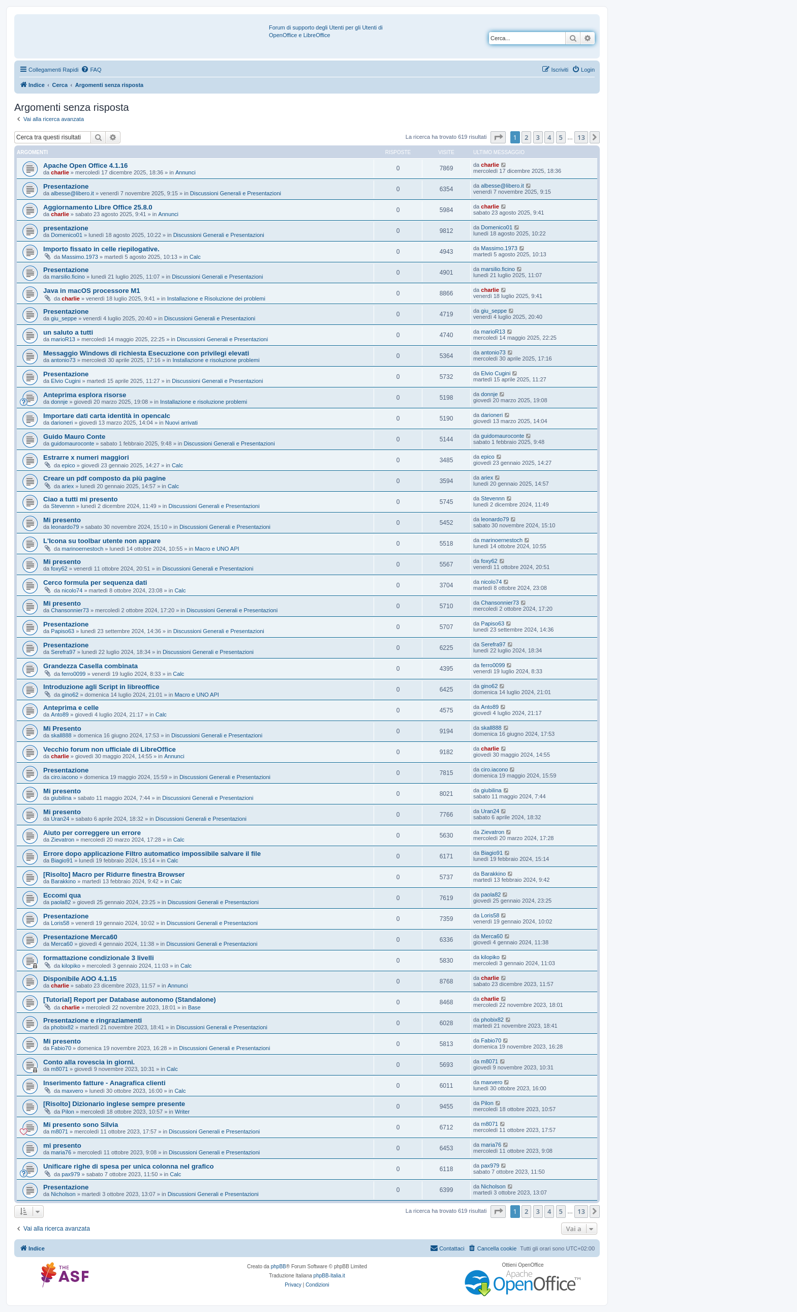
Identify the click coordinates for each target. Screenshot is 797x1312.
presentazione (65, 228)
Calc (195, 257)
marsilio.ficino (68, 277)
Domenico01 (66, 235)
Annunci (185, 172)
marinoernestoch (82, 549)
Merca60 (62, 944)
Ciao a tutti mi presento (80, 499)
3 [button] (538, 137)
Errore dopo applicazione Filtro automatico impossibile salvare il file (152, 853)
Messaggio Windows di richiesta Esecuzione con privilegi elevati (146, 353)
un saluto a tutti (68, 332)
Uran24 (60, 819)
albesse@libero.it (72, 193)
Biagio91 (62, 860)
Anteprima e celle (71, 707)
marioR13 (63, 339)
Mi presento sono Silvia (80, 1124)
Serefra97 (63, 652)
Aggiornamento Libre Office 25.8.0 (97, 207)
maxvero (72, 1091)
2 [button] (526, 137)
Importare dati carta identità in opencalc (106, 416)
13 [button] (581, 137)
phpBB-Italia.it (329, 1275)
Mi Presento (62, 728)
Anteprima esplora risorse (84, 395)
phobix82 (62, 1027)
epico (68, 465)
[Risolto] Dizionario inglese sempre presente (114, 1104)
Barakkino (63, 881)
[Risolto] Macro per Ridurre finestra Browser (114, 874)
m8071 (59, 1069)
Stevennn (62, 506)
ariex (68, 486)
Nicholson (63, 1194)
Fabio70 (61, 1048)
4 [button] (549, 137)
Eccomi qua (62, 895)
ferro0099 (73, 674)
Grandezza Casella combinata (90, 666)
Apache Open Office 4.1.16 (85, 165)
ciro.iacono (64, 777)
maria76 (61, 1152)
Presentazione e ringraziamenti (92, 1020)
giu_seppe (64, 318)
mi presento (62, 1145)
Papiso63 (62, 631)
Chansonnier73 (70, 610)
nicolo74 (72, 590)
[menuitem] (91, 70)
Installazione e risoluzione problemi (215, 360)
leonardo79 (65, 527)
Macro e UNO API (217, 549)
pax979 (71, 1174)
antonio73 (63, 360)
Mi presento (62, 520)
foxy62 (59, 568)
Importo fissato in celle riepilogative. (101, 249)
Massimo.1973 (80, 257)
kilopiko (71, 966)
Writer (182, 1112)
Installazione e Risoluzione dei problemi (216, 298)
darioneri (62, 423)
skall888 (61, 735)
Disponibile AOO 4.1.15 (80, 978)
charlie (60, 172)
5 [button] (561, 137)
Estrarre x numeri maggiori (86, 457)
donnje (59, 402)
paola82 (61, 902)
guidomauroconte (72, 443)
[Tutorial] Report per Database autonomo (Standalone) (129, 999)
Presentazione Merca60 (80, 937)
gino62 (70, 695)
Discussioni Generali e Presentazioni (235, 193)
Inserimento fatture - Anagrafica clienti (104, 1083)
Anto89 (60, 714)
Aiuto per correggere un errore (92, 833)
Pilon (68, 1112)
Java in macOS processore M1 (91, 290)
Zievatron (62, 840)
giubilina (61, 798)
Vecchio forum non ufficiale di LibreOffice (109, 749)
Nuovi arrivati (181, 423)
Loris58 (60, 923)
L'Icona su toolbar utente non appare (102, 541)
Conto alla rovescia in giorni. (89, 1062)
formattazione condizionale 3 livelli (98, 958)
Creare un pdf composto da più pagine (104, 478)
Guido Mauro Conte (74, 436)
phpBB (278, 1266)
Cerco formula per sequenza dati (95, 582)
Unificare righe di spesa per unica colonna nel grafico (128, 1166)
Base (194, 1007)
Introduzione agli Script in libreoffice (101, 687)
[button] (498, 137)
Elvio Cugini (65, 381)
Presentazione (65, 186)
